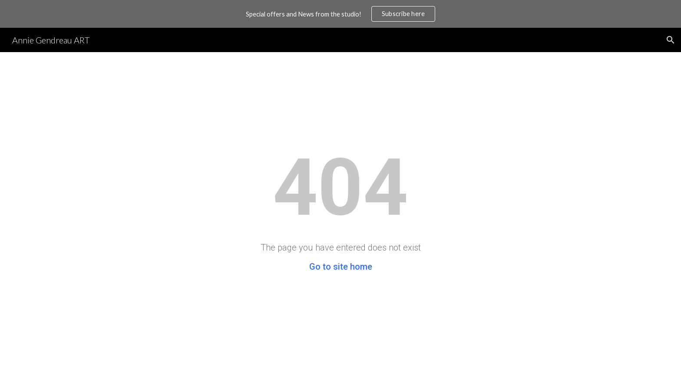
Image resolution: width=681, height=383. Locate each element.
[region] (340, 14)
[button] (670, 40)
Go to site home (340, 266)
